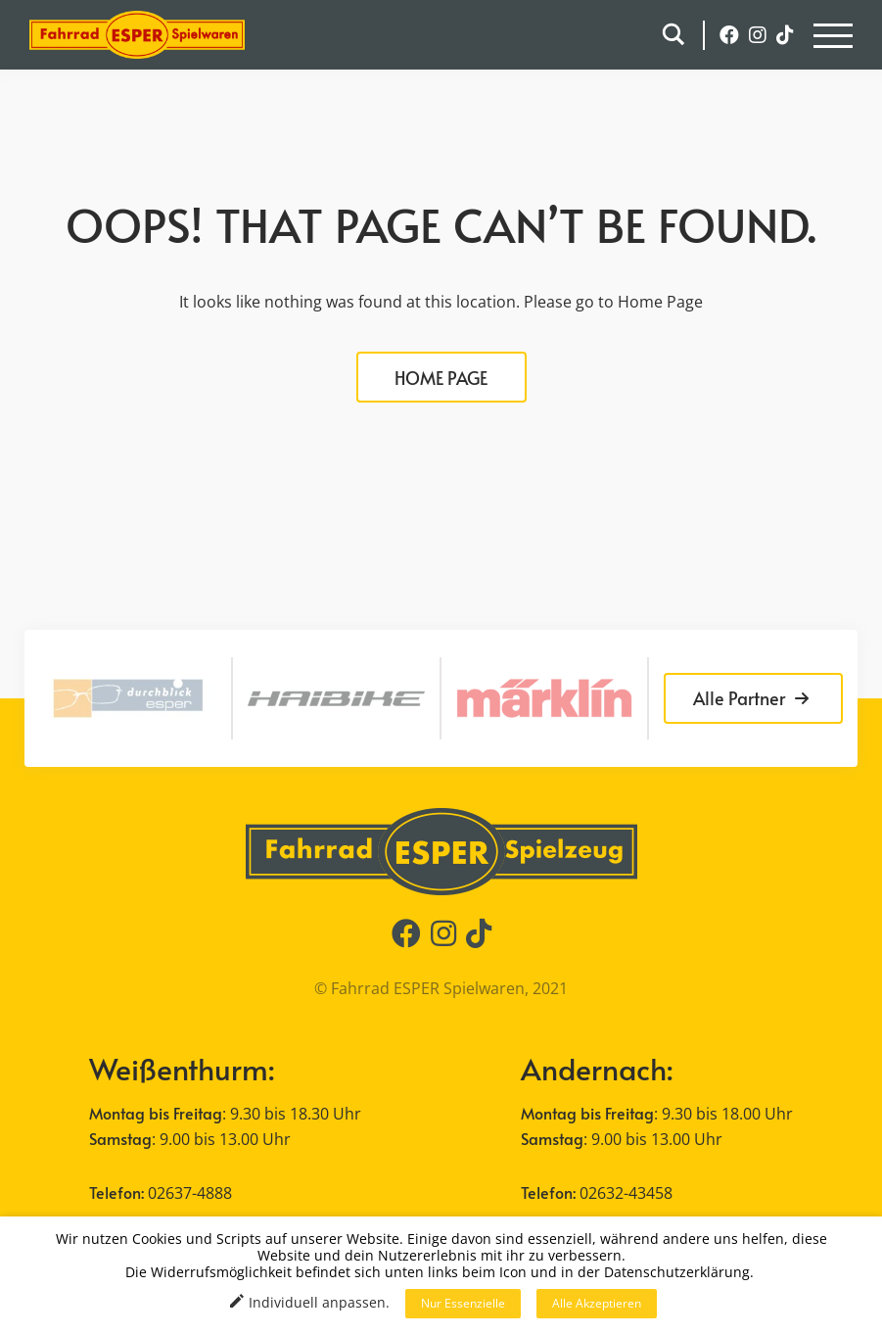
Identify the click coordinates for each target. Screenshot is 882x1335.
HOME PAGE (441, 377)
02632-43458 (626, 1193)
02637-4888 (190, 1193)
